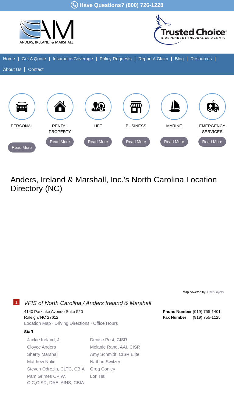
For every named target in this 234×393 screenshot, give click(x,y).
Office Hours (105, 323)
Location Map (37, 323)
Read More (22, 147)
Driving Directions (72, 323)
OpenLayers (215, 292)
